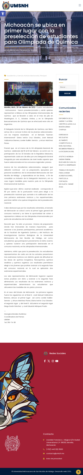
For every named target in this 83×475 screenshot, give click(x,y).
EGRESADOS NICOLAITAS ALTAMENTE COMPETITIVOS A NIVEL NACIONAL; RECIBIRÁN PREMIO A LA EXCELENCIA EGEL (66, 143)
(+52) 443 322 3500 (54, 449)
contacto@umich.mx (55, 453)
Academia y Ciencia (15, 76)
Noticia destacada (31, 76)
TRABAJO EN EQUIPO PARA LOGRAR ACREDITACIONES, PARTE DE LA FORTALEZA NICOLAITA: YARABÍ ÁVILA (67, 178)
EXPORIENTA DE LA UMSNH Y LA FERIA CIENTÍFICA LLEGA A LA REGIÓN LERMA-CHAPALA (67, 124)
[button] (3, 13)
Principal (43, 76)
